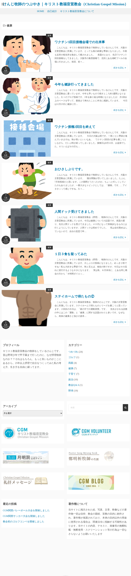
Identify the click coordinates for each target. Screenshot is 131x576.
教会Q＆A (73, 385)
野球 (70, 390)
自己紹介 (52, 11)
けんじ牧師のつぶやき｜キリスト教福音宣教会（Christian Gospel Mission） (65, 4)
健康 (49, 35)
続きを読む (120, 68)
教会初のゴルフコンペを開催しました (23, 521)
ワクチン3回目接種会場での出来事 (80, 42)
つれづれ (73, 351)
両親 (70, 363)
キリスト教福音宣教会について (77, 11)
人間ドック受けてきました (74, 211)
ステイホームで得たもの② (74, 296)
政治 (70, 379)
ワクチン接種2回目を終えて (75, 127)
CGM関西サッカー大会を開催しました (24, 516)
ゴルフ (72, 357)
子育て (72, 374)
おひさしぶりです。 (69, 169)
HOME (40, 11)
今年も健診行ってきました (74, 84)
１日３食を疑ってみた (71, 254)
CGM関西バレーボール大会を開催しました (26, 510)
